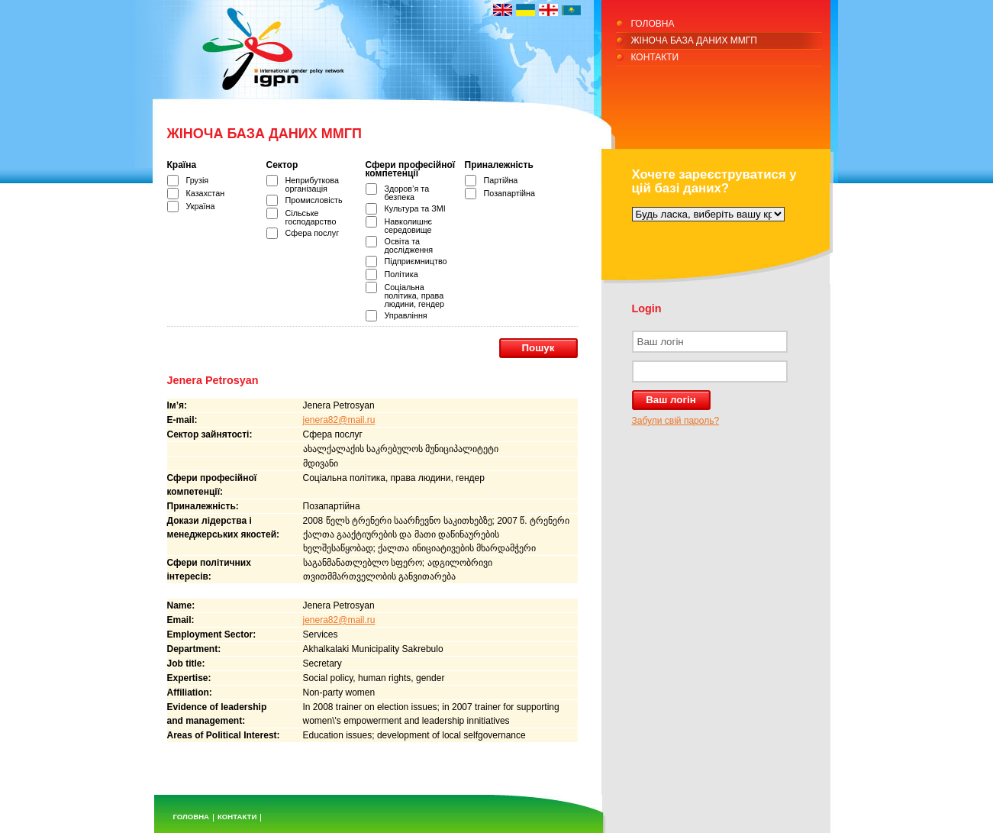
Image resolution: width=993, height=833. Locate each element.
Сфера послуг (312, 232)
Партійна (501, 180)
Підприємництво (416, 261)
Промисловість (314, 200)
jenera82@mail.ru (339, 420)
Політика (401, 274)
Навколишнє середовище (409, 225)
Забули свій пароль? (676, 420)
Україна (200, 206)
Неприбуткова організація (312, 184)
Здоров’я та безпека (407, 193)
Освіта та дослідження (409, 245)
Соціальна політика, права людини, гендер (414, 295)
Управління (406, 315)
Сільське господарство (311, 217)
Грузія (197, 180)
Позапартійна (510, 193)
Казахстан (205, 193)
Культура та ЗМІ (415, 208)
